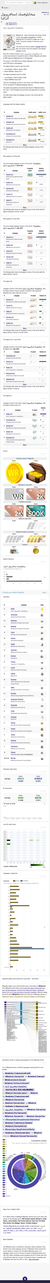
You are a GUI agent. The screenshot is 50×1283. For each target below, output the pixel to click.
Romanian (13, 717)
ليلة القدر (9, 1228)
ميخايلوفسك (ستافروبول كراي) (26, 37)
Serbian (13, 729)
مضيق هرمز (32, 1230)
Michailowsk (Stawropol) (36, 1076)
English (5, 8)
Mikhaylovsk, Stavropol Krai (14, 1076)
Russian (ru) (9, 116)
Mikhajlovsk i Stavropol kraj (36, 1110)
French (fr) (9, 194)
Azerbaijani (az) (10, 134)
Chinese (13, 752)
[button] (41, 30)
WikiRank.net (45, 12)
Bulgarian (13, 626)
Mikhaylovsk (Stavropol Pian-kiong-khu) (23, 1136)
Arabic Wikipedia (41, 2)
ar (1, 22)
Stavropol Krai (21, 990)
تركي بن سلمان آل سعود (11, 1230)
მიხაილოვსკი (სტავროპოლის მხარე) (19, 1129)
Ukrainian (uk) (10, 122)
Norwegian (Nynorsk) (17, 699)
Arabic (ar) (9, 367)
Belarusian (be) (10, 373)
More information (34, 1259)
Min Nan (13, 758)
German (13, 638)
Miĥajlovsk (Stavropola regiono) (16, 1093)
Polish (12, 711)
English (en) (9, 128)
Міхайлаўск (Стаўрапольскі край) (16, 1106)
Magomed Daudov (31, 990)
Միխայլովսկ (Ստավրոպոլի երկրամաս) (22, 1119)
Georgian (13, 693)
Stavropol (26, 996)
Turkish (13, 735)
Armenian (13, 679)
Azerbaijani (14, 615)
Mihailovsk (34, 1093)
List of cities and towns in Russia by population (23, 992)
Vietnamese (14, 746)
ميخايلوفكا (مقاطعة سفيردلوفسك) (12, 592)
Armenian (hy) (10, 437)
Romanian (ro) (10, 140)
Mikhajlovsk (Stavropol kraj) (14, 1100)
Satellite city (33, 996)
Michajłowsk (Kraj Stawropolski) (16, 1113)
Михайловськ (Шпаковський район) (17, 1133)
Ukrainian (13, 740)
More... (25, 145)
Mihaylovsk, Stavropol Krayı (36, 1116)
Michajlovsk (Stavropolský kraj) (16, 1126)
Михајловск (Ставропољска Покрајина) (18, 1123)
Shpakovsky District (8, 996)
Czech (13, 632)
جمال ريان (33, 1228)
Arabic (13, 609)
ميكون (45, 592)
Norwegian (14, 705)
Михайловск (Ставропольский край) (17, 1073)
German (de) (10, 188)
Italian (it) (9, 200)
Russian (38, 47)
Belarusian (14, 620)
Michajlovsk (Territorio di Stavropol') (17, 1083)
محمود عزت (7, 1232)
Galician (13, 673)
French (13, 668)
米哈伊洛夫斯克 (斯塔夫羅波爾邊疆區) (19, 1090)
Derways (42, 996)
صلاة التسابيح (16, 1228)
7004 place (37, 61)
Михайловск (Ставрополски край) (17, 1096)
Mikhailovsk (32, 1103)
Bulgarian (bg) (10, 379)
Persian (13, 662)
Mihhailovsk (38, 1133)
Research (27, 2)
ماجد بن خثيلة (23, 1230)
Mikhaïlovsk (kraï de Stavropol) (15, 1080)
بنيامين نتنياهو (25, 1228)
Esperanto (14, 650)
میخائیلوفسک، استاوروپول (14, 1110)
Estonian (13, 656)
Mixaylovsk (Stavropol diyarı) (15, 1103)
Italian (12, 687)
